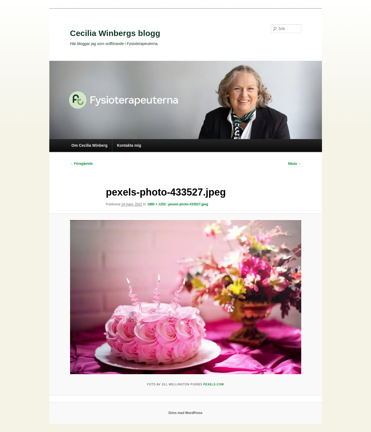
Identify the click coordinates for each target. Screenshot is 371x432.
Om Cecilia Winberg (89, 145)
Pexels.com (213, 384)
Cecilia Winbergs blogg (115, 33)
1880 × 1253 (156, 204)
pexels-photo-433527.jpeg (188, 204)
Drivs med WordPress (185, 413)
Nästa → (294, 164)
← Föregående (81, 164)
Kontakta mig (129, 145)
